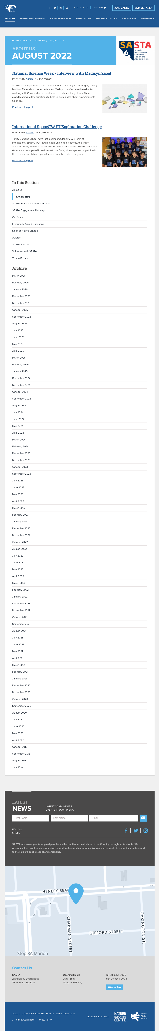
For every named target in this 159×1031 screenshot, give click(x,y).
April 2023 (18, 501)
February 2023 (20, 514)
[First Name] (30, 818)
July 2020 (18, 719)
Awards (16, 237)
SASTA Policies (20, 244)
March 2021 (18, 665)
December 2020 (21, 685)
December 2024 (21, 378)
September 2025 (21, 316)
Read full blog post (22, 107)
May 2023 (17, 494)
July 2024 (17, 412)
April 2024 (18, 432)
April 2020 (18, 740)
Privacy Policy (45, 1019)
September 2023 (21, 473)
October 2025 (20, 310)
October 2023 (20, 467)
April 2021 (17, 658)
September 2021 (21, 624)
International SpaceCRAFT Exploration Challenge (57, 126)
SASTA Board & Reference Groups (31, 203)
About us (10, 18)
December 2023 (21, 453)
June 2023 (18, 487)
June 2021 (18, 644)
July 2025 (17, 330)
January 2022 (19, 596)
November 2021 (21, 610)
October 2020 (20, 699)
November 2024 (21, 385)
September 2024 (21, 398)
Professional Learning (32, 18)
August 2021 (19, 630)
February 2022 (20, 589)
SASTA (30, 79)
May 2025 (17, 344)
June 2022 (18, 562)
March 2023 (19, 508)
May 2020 (18, 733)
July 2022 (17, 555)
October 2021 (19, 617)
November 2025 (21, 303)
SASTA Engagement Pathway (28, 210)
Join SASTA (122, 8)
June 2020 (18, 726)
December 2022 (21, 528)
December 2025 (21, 296)
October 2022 (20, 542)
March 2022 (19, 583)
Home (15, 40)
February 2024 (20, 446)
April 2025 (18, 351)
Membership (147, 18)
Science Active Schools (25, 230)
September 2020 (21, 706)
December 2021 (21, 603)
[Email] (113, 818)
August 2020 (19, 712)
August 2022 (19, 549)
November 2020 (21, 692)
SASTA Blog (40, 40)
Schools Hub (129, 18)
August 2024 (19, 405)
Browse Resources (60, 18)
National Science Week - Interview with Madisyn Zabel (61, 73)
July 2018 (17, 767)
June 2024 (18, 419)
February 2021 (20, 671)
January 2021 (19, 678)
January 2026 (19, 289)
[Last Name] (69, 818)
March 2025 (19, 357)
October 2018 (19, 747)
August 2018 (19, 760)
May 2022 (17, 569)
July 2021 (17, 637)
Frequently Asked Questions (28, 224)
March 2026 (19, 275)
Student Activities (106, 18)
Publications (83, 18)
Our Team (17, 217)
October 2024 (20, 391)
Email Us (114, 987)
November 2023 (21, 460)
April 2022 (18, 576)
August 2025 (19, 323)
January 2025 (19, 371)
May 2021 (17, 651)
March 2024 (19, 439)
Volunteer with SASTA (24, 251)
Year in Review (20, 258)
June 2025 (18, 337)
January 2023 (19, 521)
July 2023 (17, 480)
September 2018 (21, 753)
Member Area (143, 8)
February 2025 (20, 364)
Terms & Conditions (24, 1019)
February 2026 (20, 282)
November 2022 (21, 535)
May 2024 (17, 426)
